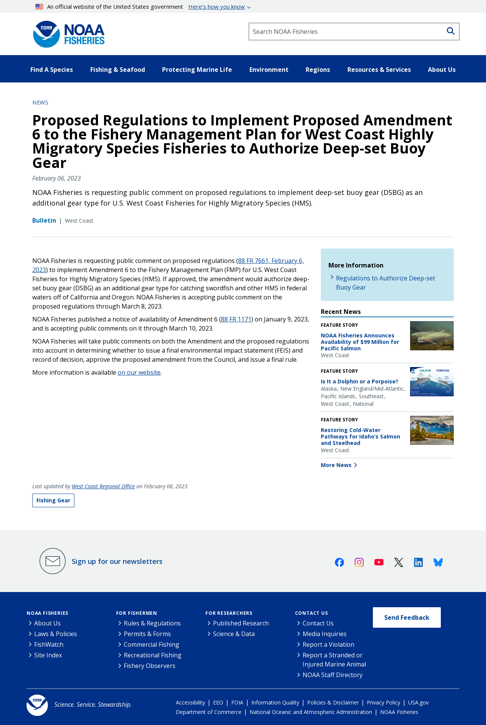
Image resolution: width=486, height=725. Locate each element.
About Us (47, 623)
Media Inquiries (325, 634)
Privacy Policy (383, 702)
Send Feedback (406, 617)
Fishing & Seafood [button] (117, 69)
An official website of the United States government (140, 6)
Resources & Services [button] (379, 69)
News (40, 102)
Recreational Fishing (152, 655)
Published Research (241, 623)
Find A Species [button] (51, 69)
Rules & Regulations (152, 623)
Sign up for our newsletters (117, 561)
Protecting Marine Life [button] (197, 69)
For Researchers (228, 613)
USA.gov (418, 702)
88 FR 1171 (236, 319)
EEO (218, 702)
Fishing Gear (53, 500)
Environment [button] (269, 69)
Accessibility (190, 702)
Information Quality (275, 702)
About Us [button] (442, 69)
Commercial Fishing (151, 644)
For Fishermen (136, 613)
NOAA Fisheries (47, 613)
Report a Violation (328, 644)
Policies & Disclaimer (333, 702)
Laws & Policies (55, 634)
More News (336, 465)
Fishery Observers (149, 666)
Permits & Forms (147, 634)
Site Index (48, 655)
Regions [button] (318, 69)
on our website (139, 372)
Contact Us (311, 613)
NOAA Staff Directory (333, 675)
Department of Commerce (208, 712)
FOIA (237, 702)
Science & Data (234, 634)
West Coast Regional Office (103, 486)
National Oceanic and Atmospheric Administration (310, 712)
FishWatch (48, 644)
